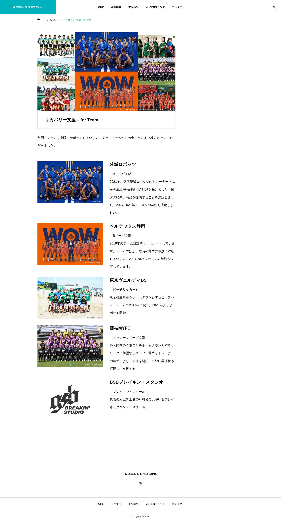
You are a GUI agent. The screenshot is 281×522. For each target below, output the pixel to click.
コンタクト (178, 7)
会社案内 (116, 7)
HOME (100, 7)
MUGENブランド (155, 7)
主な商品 (133, 7)
